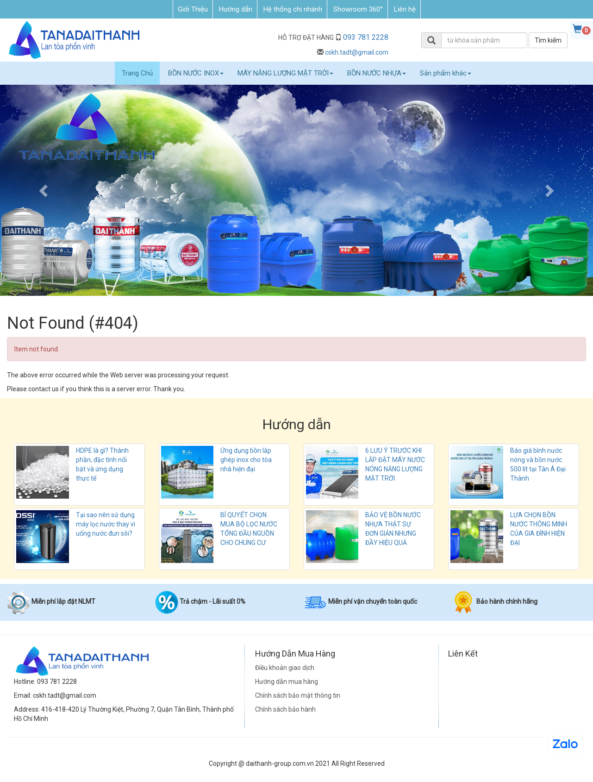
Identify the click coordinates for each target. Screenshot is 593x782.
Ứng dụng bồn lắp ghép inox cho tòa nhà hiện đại (246, 460)
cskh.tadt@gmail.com (356, 52)
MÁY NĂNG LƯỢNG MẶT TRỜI (285, 73)
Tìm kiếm (548, 40)
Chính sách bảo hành (285, 709)
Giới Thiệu (193, 9)
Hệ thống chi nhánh (292, 9)
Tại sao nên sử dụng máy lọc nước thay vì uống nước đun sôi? (105, 524)
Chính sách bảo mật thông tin (297, 695)
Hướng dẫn (235, 9)
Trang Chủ (137, 73)
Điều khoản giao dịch (284, 667)
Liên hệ (405, 9)
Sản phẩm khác (445, 73)
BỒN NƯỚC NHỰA (376, 73)
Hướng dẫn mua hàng (286, 681)
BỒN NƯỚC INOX (196, 73)
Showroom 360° (358, 9)
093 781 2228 (365, 37)
